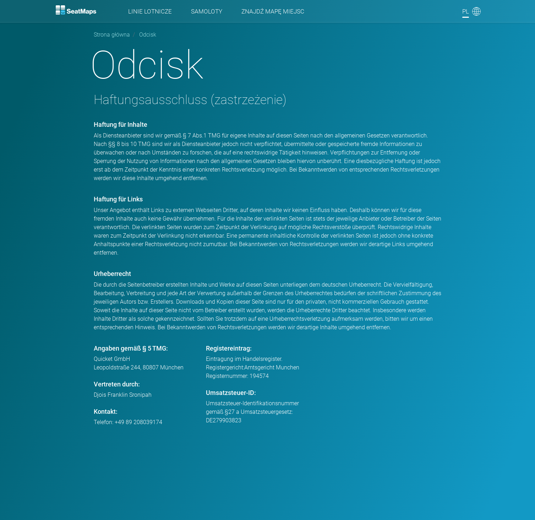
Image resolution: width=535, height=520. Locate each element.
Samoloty (206, 11)
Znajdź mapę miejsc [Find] (272, 11)
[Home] (76, 10)
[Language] (471, 11)
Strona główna (112, 34)
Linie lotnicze (150, 11)
